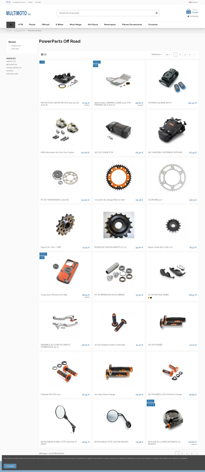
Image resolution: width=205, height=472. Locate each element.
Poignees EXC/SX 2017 (50, 394)
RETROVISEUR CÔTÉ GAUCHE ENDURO (111, 442)
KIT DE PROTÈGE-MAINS (158, 295)
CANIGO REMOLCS (13, 68)
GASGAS (16, 46)
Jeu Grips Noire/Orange (104, 394)
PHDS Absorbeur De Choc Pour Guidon (57, 152)
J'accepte (10, 466)
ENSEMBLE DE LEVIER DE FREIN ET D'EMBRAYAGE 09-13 (56, 346)
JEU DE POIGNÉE (155, 345)
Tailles (30, 2)
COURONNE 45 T (155, 200)
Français (194, 2)
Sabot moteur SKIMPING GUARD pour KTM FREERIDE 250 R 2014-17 (112, 104)
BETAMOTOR (11, 65)
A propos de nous (19, 2)
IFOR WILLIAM (12, 74)
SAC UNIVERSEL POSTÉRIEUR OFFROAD (165, 152)
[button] (20, 25)
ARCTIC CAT (11, 61)
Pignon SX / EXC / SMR (51, 247)
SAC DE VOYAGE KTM (103, 152)
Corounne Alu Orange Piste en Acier (109, 200)
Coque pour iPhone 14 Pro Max (54, 295)
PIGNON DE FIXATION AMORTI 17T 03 (110, 247)
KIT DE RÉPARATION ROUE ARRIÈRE (109, 295)
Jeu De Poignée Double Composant (109, 345)
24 (168, 54)
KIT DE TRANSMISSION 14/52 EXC (55, 200)
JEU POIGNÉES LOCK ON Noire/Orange (165, 394)
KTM (15, 49)
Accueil (38, 2)
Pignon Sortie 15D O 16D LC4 (160, 247)
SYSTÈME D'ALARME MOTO (160, 103)
